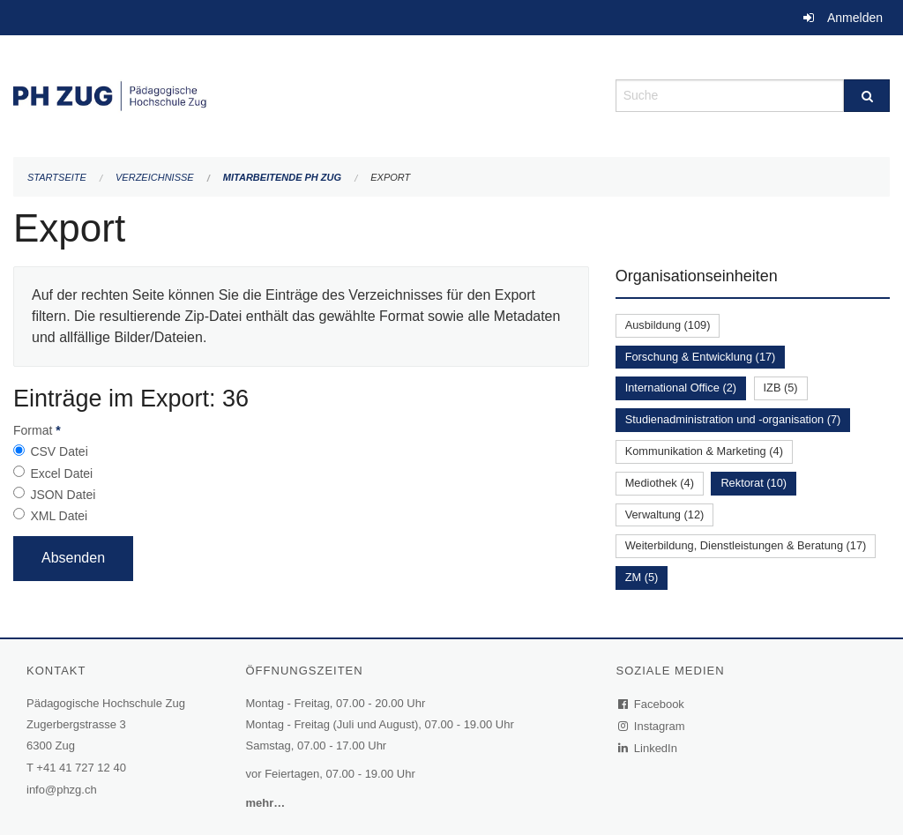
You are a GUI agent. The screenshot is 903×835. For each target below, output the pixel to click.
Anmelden (855, 18)
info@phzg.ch (61, 789)
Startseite (56, 177)
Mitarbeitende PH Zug (282, 177)
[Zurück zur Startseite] (301, 93)
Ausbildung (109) (668, 325)
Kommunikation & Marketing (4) (704, 451)
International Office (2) (680, 387)
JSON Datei (62, 495)
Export (390, 177)
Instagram (652, 726)
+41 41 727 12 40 (81, 767)
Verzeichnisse (155, 177)
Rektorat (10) (753, 482)
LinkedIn (648, 748)
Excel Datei (61, 473)
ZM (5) (642, 577)
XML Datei (58, 516)
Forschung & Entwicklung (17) (700, 356)
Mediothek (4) (659, 482)
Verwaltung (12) (665, 514)
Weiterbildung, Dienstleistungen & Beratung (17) (746, 545)
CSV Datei (58, 451)
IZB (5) (781, 387)
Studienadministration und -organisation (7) (733, 419)
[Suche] (867, 95)
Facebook (652, 704)
